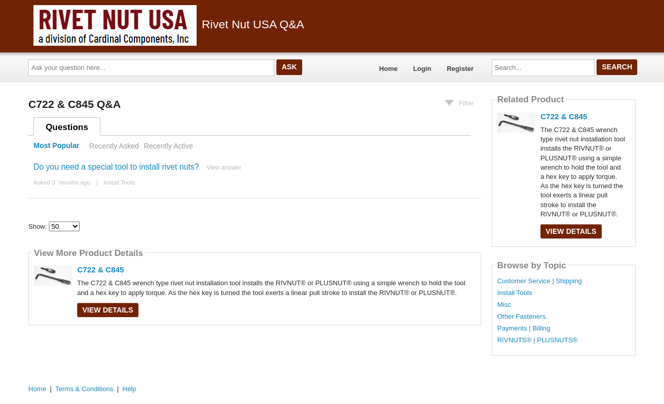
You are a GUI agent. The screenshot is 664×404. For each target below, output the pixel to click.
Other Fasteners (521, 316)
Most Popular (56, 146)
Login (422, 68)
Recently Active (168, 146)
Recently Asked (113, 146)
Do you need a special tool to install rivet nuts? (116, 166)
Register (460, 68)
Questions (67, 127)
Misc (504, 304)
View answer (223, 167)
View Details (107, 310)
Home (388, 68)
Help (129, 389)
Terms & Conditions (84, 389)
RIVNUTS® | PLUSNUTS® (537, 340)
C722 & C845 (100, 269)
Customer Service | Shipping (539, 281)
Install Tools (119, 182)
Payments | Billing (523, 328)
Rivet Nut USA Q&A (168, 24)
